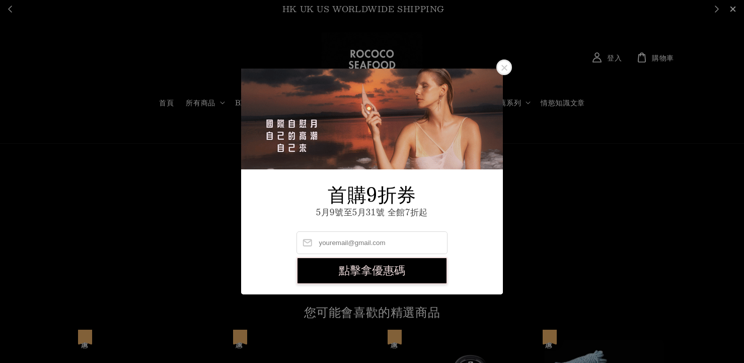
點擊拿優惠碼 (372, 270)
